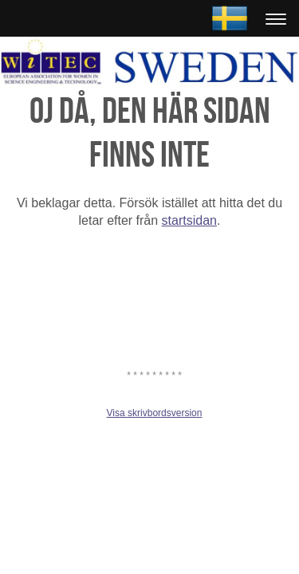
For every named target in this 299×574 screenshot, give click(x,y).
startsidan (189, 220)
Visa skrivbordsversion (155, 413)
